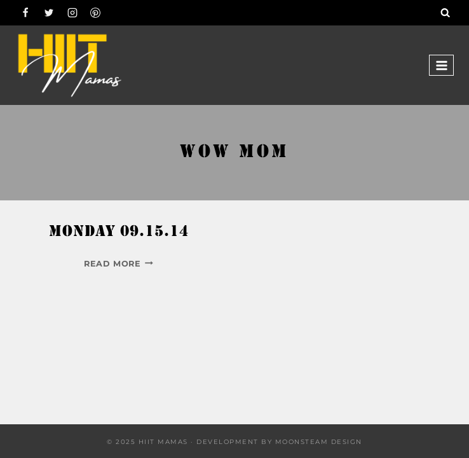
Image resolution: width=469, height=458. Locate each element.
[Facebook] (25, 13)
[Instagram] (72, 13)
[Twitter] (49, 13)
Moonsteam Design (318, 442)
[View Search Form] (445, 12)
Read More (118, 263)
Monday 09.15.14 (119, 232)
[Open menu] (441, 65)
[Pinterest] (95, 13)
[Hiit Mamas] (69, 65)
